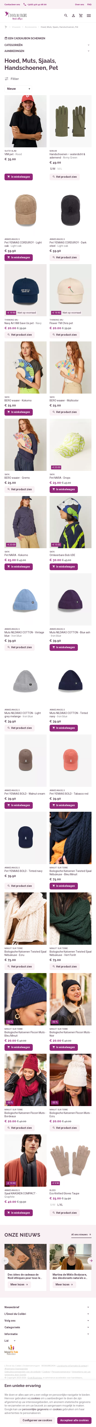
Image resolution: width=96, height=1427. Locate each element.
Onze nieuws (22, 1235)
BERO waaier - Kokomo (18, 400)
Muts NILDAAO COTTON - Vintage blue (24, 634)
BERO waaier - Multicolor (64, 400)
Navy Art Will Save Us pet (23, 323)
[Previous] (5, 1261)
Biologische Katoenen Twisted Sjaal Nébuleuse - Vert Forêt (71, 953)
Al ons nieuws (79, 1234)
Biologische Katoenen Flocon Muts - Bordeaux (25, 1114)
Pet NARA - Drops (60, 477)
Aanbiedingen (14, 51)
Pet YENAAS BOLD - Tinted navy (23, 870)
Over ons (79, 4)
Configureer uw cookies (37, 1420)
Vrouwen (16, 27)
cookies (35, 1398)
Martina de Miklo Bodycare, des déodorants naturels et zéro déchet (70, 1276)
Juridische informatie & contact (72, 1365)
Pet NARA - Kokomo (16, 555)
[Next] (91, 1261)
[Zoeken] (66, 15)
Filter (15, 79)
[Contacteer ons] (12, 4)
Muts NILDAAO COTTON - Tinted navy (69, 715)
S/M (52, 168)
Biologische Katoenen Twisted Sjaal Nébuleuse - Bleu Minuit (71, 872)
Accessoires (31, 27)
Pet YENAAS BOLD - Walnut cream (24, 793)
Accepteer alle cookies (74, 1420)
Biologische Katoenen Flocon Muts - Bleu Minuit (25, 1034)
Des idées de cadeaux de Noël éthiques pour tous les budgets (25, 1276)
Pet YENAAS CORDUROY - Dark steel (68, 244)
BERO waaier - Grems (17, 477)
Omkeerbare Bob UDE (62, 555)
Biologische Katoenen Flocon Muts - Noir (70, 1034)
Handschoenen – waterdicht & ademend (67, 156)
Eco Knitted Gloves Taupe (64, 1193)
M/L (59, 168)
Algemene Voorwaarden (16, 1368)
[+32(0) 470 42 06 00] (35, 4)
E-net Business (35, 1377)
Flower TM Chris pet (61, 323)
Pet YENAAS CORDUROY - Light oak (23, 244)
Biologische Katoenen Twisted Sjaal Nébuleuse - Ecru (25, 953)
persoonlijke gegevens (35, 1409)
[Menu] (89, 15)
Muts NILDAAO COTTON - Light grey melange (22, 715)
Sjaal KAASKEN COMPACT (20, 1195)
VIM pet (13, 154)
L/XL (60, 1204)
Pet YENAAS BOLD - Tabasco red (69, 793)
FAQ (89, 4)
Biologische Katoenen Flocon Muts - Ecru (70, 1114)
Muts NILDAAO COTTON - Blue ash (70, 634)
